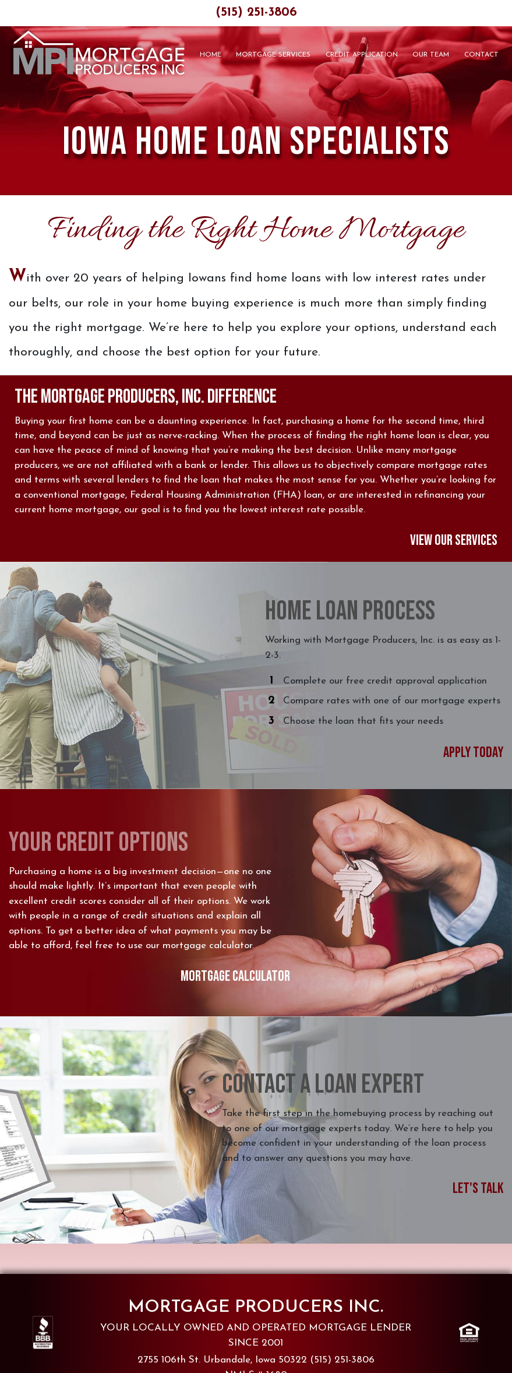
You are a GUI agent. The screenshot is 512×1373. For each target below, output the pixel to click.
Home (210, 54)
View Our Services (453, 540)
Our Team (430, 54)
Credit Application (362, 54)
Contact (481, 54)
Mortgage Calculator (235, 976)
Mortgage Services (273, 54)
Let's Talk (478, 1189)
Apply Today (473, 753)
